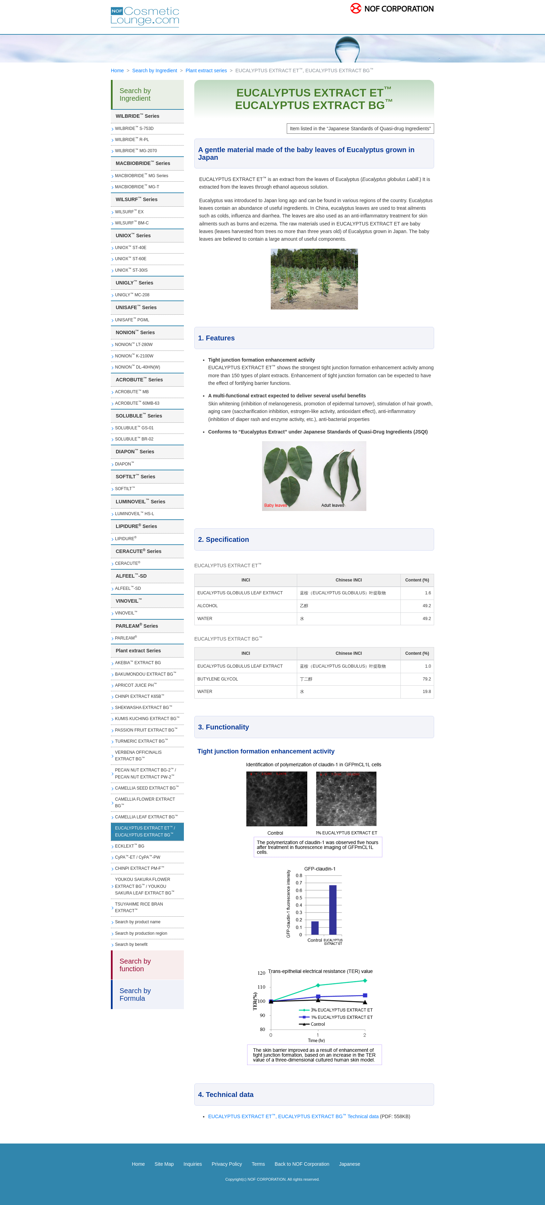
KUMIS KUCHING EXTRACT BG (147, 718)
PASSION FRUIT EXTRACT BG (146, 730)
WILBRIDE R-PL (132, 139)
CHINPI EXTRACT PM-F (139, 868)
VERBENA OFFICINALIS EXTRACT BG (138, 755)
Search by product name (138, 921)
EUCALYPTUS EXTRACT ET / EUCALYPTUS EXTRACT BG (145, 831)
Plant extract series (206, 70)
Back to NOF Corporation (302, 1164)
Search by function (135, 965)
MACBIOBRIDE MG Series (141, 175)
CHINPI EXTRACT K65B (139, 696)
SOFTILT (125, 489)
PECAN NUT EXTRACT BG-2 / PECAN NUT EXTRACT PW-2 (145, 773)
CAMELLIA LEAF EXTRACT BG (146, 817)
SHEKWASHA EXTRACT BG (143, 707)
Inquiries (193, 1164)
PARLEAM (126, 638)
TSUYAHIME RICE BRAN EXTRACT (139, 907)
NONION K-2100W (134, 355)
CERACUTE (127, 563)
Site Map (164, 1164)
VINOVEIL (126, 613)
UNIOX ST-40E (130, 247)
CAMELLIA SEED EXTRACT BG (147, 788)
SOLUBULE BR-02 (134, 439)
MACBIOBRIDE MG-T (137, 186)
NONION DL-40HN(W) (137, 367)
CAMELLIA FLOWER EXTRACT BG (145, 802)
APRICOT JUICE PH (136, 685)
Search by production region (141, 933)
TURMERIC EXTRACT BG (141, 741)
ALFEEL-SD (128, 588)
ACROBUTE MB (132, 392)
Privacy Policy (227, 1164)
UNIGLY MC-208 (132, 295)
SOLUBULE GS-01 (134, 428)
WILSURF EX (129, 211)
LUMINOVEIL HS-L (134, 514)
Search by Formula (135, 994)
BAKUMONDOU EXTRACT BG (145, 674)
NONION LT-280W (134, 344)
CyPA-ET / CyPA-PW (137, 857)
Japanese (349, 1164)
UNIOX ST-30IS (131, 270)
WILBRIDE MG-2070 (136, 151)
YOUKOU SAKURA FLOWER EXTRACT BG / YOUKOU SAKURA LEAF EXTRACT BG (144, 886)
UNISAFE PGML (132, 319)
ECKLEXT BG (129, 846)
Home (117, 70)
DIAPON (124, 464)
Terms (258, 1164)
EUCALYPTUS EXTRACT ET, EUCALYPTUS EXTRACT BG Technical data (293, 1116)
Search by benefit (131, 944)
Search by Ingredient (154, 70)
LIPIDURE (126, 538)
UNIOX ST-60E (130, 259)
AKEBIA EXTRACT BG (138, 663)
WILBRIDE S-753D (134, 128)
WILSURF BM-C (132, 222)
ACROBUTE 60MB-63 (137, 403)
